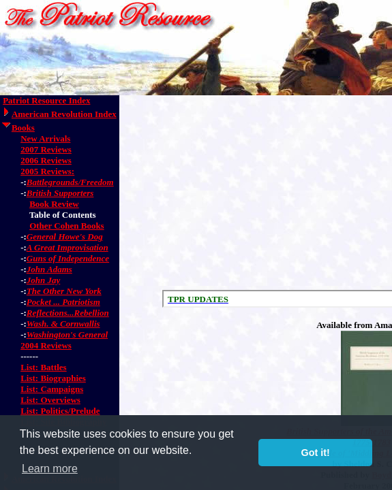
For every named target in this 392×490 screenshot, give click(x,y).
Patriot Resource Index (46, 100)
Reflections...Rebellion (68, 313)
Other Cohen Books (66, 225)
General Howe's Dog (65, 236)
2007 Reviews (46, 149)
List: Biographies (53, 378)
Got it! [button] (315, 452)
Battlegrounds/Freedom (70, 182)
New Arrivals (45, 138)
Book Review (54, 204)
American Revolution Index (64, 114)
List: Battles (43, 367)
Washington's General (67, 334)
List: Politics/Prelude (60, 411)
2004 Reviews (46, 345)
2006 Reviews (46, 160)
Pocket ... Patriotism (63, 302)
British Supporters (60, 193)
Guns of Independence (68, 258)
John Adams (49, 269)
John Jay (43, 280)
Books (23, 127)
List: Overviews (50, 400)
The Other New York (64, 291)
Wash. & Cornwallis (63, 323)
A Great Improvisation (67, 247)
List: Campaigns (51, 389)
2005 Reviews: (47, 171)
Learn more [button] (50, 468)
